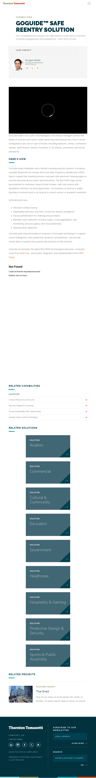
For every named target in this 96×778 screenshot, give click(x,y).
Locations (16, 739)
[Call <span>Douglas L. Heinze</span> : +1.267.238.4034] (32, 68)
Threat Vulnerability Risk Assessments (25, 411)
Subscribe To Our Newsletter (64, 728)
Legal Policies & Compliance (23, 752)
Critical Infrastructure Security (21, 400)
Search (58, 752)
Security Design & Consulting (21, 406)
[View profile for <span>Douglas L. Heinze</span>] (18, 65)
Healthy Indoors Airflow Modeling (23, 417)
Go (84, 765)
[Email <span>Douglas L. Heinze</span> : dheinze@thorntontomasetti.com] (27, 68)
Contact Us (17, 735)
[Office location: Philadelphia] (38, 68)
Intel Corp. (25, 253)
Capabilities (24, 17)
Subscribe (79, 743)
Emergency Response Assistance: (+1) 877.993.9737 (26, 758)
